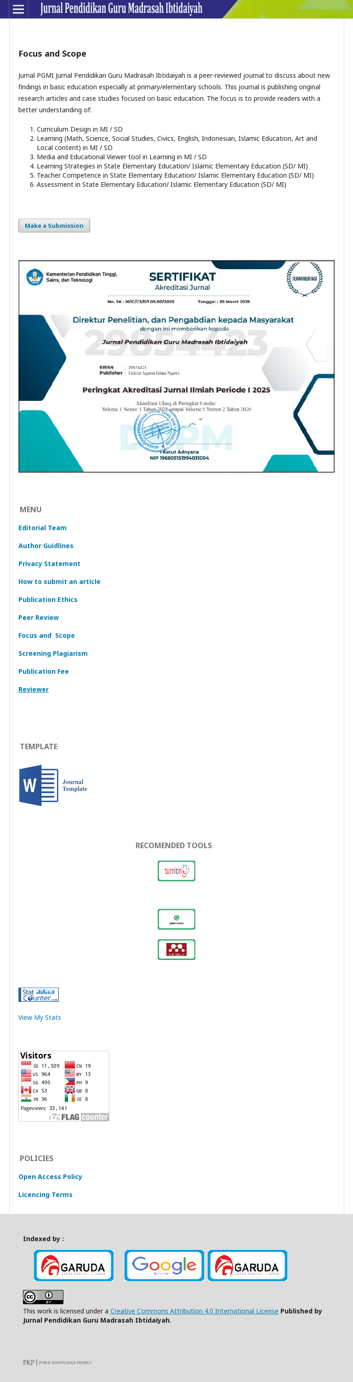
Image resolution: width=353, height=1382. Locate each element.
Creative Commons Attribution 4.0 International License (194, 1311)
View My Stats (39, 1017)
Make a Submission (54, 225)
